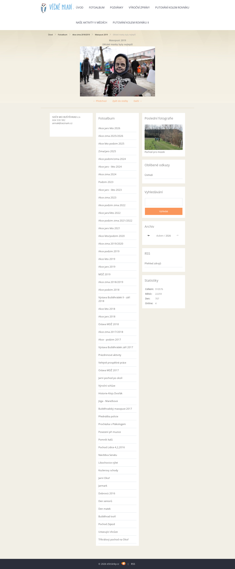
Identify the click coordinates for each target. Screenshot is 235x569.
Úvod (79, 7)
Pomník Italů (105, 439)
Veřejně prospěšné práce (112, 362)
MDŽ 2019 (104, 274)
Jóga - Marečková (108, 401)
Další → (138, 100)
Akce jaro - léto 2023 (110, 189)
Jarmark (102, 485)
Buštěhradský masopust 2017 (115, 408)
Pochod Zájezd (106, 524)
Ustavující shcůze (108, 531)
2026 (168, 235)
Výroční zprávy (139, 7)
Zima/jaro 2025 (107, 151)
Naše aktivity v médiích (91, 22)
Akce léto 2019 (106, 259)
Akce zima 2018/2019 (81, 34)
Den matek (104, 508)
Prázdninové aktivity (109, 355)
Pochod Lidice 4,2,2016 (111, 447)
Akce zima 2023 (107, 197)
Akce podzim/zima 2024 (112, 159)
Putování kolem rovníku (172, 7)
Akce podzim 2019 (108, 251)
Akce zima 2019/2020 (110, 243)
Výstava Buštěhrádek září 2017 (115, 347)
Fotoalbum (96, 7)
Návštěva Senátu (107, 455)
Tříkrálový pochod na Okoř (113, 539)
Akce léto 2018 (106, 308)
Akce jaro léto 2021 (109, 228)
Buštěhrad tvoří (107, 516)
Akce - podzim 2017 (109, 339)
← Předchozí (100, 100)
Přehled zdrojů (153, 263)
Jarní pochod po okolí (110, 378)
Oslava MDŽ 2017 (108, 370)
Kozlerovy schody (108, 470)
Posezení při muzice (109, 431)
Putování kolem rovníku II (131, 22)
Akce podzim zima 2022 (111, 205)
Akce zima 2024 (107, 174)
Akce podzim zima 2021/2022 (115, 220)
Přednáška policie (108, 416)
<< (149, 235)
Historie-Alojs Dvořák (110, 393)
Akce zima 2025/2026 (110, 135)
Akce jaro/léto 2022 (109, 212)
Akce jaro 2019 (106, 266)
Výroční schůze (106, 385)
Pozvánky (116, 7)
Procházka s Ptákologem (112, 424)
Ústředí (149, 175)
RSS (133, 563)
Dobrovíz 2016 (106, 493)
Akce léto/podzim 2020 (111, 236)
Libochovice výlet (108, 462)
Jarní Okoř (104, 478)
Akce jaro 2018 (106, 316)
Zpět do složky (120, 100)
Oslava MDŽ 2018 (108, 324)
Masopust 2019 (101, 34)
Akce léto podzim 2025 (111, 143)
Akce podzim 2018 (108, 289)
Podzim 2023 (105, 182)
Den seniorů (105, 501)
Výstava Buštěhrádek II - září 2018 (114, 299)
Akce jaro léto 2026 (109, 128)
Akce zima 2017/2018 (110, 331)
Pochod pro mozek (155, 151)
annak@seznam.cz (62, 123)
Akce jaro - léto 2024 (110, 166)
